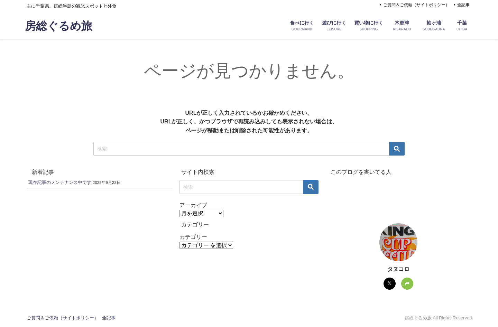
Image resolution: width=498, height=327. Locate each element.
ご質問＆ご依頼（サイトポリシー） (416, 5)
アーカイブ (193, 205)
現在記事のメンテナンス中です (59, 182)
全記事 (463, 5)
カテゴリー (193, 237)
